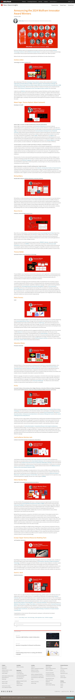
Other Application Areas (39, 617)
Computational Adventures (50, 680)
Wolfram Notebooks (18, 289)
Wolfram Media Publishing (50, 688)
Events (26, 617)
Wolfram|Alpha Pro (5, 681)
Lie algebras (51, 135)
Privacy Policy (42, 697)
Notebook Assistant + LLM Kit (7, 674)
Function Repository (20, 677)
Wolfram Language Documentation (37, 672)
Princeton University (35, 366)
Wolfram (23, 91)
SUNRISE (27, 243)
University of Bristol (37, 198)
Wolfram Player (4, 687)
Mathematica (4, 672)
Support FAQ (62, 680)
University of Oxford (18, 85)
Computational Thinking (50, 678)
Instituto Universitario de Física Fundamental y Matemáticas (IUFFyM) (37, 462)
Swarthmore (23, 604)
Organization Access (64, 677)
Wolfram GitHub (19, 689)
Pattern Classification (22, 608)
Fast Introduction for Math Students (37, 681)
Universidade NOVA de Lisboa (22, 321)
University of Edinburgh (38, 380)
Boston (34, 604)
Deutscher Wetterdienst (41, 126)
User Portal (62, 674)
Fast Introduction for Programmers (37, 680)
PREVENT (42, 242)
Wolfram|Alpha (48, 671)
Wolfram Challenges (49, 674)
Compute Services (5, 675)
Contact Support (63, 681)
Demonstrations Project (50, 682)
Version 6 (35, 234)
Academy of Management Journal (47, 414)
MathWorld (48, 685)
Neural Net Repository (20, 680)
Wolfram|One (4, 671)
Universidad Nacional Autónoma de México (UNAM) (33, 503)
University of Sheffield (19, 505)
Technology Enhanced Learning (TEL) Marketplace (32, 286)
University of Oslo (21, 86)
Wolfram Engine (5, 685)
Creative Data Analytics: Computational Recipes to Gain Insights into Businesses (41, 426)
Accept (70, 697)
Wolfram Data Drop (49, 684)
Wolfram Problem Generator (51, 672)
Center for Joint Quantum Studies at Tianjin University (49, 168)
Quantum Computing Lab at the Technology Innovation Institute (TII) (35, 88)
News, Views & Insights (9, 5)
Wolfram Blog (33, 687)
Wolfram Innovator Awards (34, 52)
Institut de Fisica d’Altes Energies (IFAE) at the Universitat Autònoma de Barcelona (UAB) (42, 85)
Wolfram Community (35, 685)
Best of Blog (21, 617)
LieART (35, 135)
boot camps (16, 339)
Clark (31, 604)
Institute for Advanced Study (32, 368)
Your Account (62, 675)
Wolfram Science (49, 687)
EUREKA (43, 476)
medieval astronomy (29, 465)
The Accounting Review (48, 412)
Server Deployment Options (7, 691)
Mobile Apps (4, 683)
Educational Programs (35, 675)
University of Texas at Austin (33, 82)
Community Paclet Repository (22, 679)
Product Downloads (63, 672)
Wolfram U (33, 671)
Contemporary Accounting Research (30, 414)
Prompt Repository (20, 682)
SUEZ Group (41, 322)
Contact (61, 689)
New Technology (31, 617)
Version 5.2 (20, 332)
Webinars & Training (34, 674)
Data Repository (19, 676)
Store (61, 671)
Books (32, 683)
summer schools (23, 339)
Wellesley (16, 604)
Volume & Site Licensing (6, 690)
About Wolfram (63, 686)
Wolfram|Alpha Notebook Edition (7, 680)
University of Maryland (42, 602)
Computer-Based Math (50, 676)
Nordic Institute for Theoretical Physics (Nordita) (44, 83)
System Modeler (44, 333)
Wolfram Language (27, 160)
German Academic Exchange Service (43, 130)
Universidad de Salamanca (37, 461)
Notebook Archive (20, 687)
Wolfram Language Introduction (37, 678)
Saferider (46, 242)
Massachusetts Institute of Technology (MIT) (23, 602)
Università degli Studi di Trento (47, 233)
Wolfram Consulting (20, 671)
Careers (61, 688)
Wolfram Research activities (41, 338)
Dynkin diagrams (51, 140)
